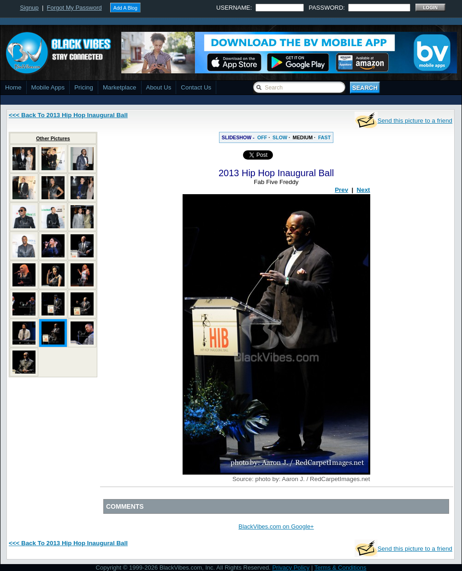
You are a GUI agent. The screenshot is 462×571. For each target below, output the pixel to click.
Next (363, 189)
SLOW (279, 137)
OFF (262, 137)
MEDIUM (303, 137)
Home (13, 87)
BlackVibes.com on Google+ (276, 526)
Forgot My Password (74, 7)
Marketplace (119, 87)
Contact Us (196, 87)
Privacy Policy (290, 567)
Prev (341, 189)
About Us (159, 87)
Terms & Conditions (340, 567)
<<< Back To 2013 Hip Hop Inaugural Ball (68, 115)
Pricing (83, 87)
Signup (29, 7)
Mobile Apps (48, 87)
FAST (324, 137)
